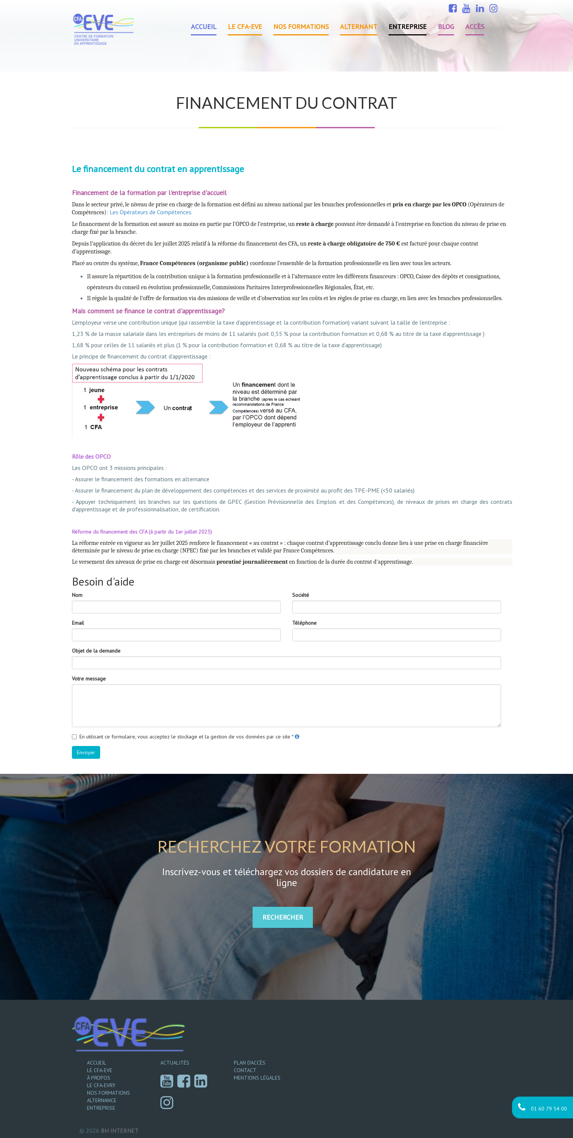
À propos (98, 1077)
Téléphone (304, 622)
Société (300, 595)
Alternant (358, 26)
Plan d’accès (249, 1062)
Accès (474, 26)
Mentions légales (257, 1077)
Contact (245, 1070)
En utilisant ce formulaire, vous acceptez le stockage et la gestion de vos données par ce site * (186, 736)
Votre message (89, 678)
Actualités (174, 1062)
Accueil (203, 26)
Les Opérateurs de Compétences (150, 212)
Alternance (101, 1100)
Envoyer (86, 752)
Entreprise (408, 26)
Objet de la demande (96, 650)
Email (78, 622)
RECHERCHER (282, 917)
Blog (446, 26)
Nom (77, 595)
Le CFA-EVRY (101, 1085)
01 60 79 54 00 (542, 1107)
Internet (120, 1130)
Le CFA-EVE (245, 26)
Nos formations (301, 26)
